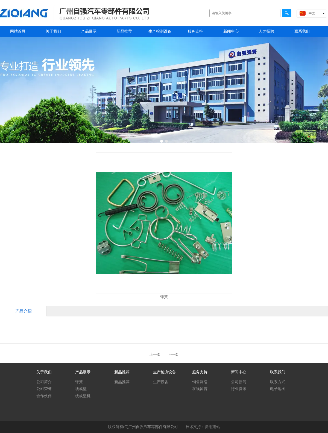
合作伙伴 (44, 396)
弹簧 (79, 382)
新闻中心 (238, 372)
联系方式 (277, 382)
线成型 (81, 389)
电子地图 (277, 389)
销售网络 (199, 382)
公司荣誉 (44, 389)
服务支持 (199, 372)
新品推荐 (122, 372)
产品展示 (82, 372)
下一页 (173, 355)
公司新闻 (238, 382)
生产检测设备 (164, 372)
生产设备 (160, 382)
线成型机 (82, 396)
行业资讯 (238, 389)
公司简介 (44, 382)
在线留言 (199, 389)
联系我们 (277, 372)
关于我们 (44, 372)
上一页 (155, 355)
